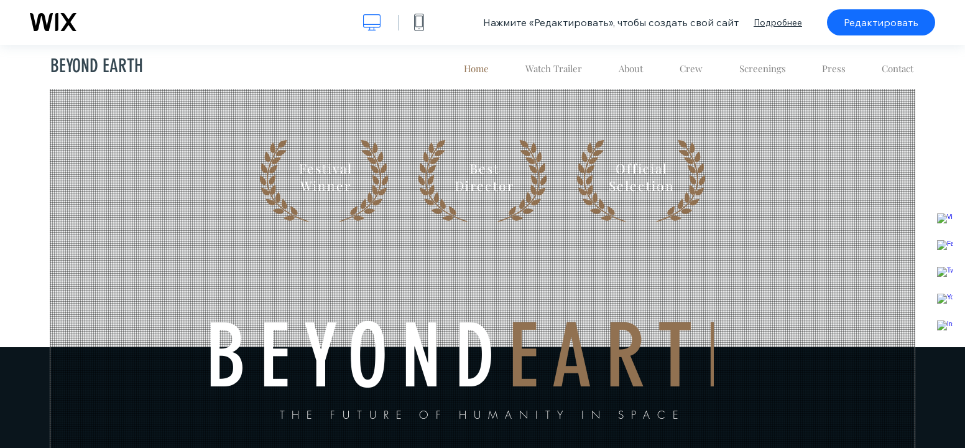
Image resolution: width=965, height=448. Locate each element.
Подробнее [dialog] (778, 22)
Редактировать (881, 22)
